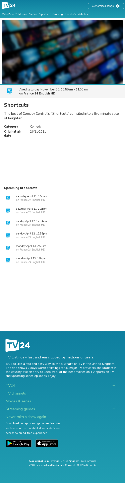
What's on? (9, 14)
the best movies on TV (79, 372)
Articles (83, 14)
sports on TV (105, 372)
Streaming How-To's (63, 14)
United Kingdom (70, 461)
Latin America (88, 461)
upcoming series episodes (29, 376)
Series (33, 14)
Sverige (55, 461)
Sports (43, 14)
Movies (22, 14)
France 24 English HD (39, 93)
